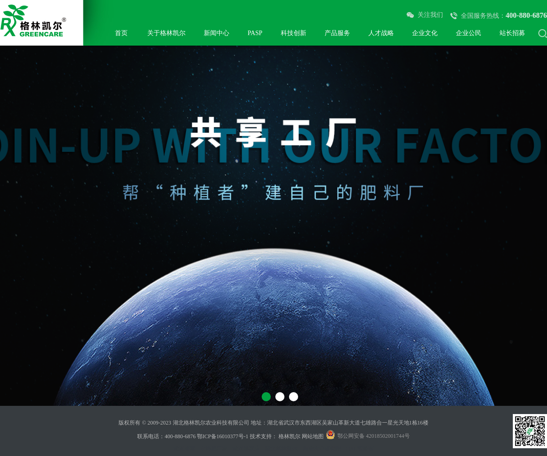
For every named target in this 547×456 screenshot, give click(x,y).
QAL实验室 (360, 449)
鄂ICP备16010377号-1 (222, 436)
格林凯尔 (289, 436)
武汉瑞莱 (184, 449)
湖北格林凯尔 (281, 449)
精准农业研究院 (322, 449)
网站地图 (313, 436)
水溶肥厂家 (213, 449)
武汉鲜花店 (246, 449)
